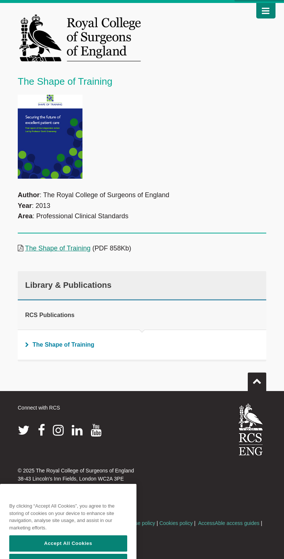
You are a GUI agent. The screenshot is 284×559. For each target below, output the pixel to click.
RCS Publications (49, 315)
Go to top (257, 379)
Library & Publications (68, 285)
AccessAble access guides (229, 523)
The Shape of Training (58, 248)
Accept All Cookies (68, 549)
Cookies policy (176, 523)
